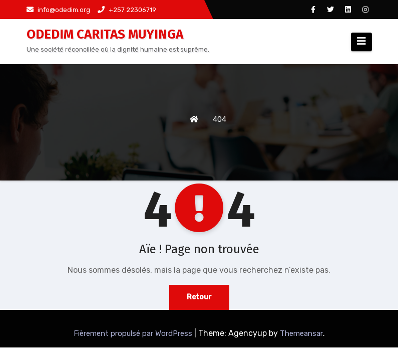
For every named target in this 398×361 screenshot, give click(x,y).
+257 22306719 (127, 10)
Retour (199, 297)
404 (219, 119)
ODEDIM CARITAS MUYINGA (105, 34)
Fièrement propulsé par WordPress (134, 333)
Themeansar (301, 333)
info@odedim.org (58, 10)
